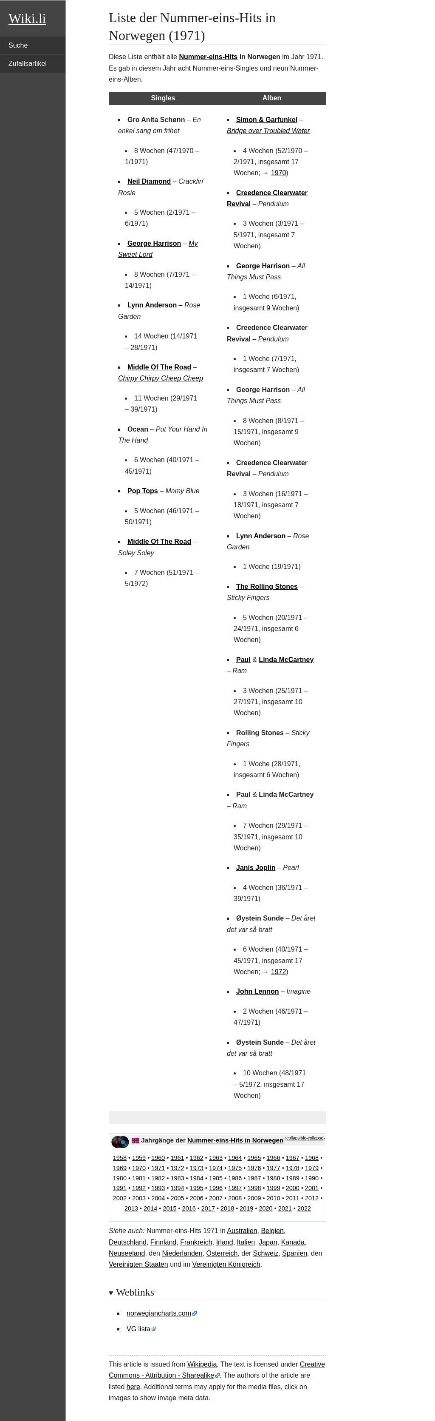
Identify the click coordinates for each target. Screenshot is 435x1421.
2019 (246, 1208)
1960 (158, 1157)
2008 (235, 1198)
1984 (196, 1178)
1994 (177, 1188)
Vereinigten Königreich (226, 1264)
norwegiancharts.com (159, 1313)
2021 (285, 1208)
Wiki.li (27, 18)
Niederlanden (182, 1253)
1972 (278, 971)
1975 (235, 1168)
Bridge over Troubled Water (268, 130)
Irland (224, 1242)
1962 (196, 1157)
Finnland (163, 1242)
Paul (243, 659)
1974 (216, 1168)
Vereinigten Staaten (138, 1264)
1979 (312, 1168)
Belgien (272, 1230)
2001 (312, 1188)
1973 (196, 1168)
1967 (292, 1157)
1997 (235, 1188)
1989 (292, 1178)
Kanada (293, 1242)
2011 (292, 1198)
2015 (169, 1208)
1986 (235, 1178)
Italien (246, 1242)
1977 (273, 1168)
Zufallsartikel (27, 63)
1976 (254, 1168)
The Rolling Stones (267, 586)
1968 (312, 1157)
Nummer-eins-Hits (208, 56)
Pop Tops (142, 491)
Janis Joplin (255, 867)
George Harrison (154, 243)
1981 (139, 1178)
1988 (273, 1178)
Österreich (222, 1253)
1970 (278, 172)
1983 (177, 1178)
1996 (216, 1188)
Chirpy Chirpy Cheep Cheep (160, 378)
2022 (304, 1208)
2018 (227, 1208)
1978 (292, 1168)
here (133, 1386)
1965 (254, 1157)
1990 (312, 1178)
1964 (235, 1157)
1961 (177, 1157)
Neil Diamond (149, 181)
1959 (139, 1157)
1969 (120, 1168)
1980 (120, 1178)
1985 (216, 1178)
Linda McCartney (286, 659)
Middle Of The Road (159, 367)
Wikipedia (202, 1364)
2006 (196, 1198)
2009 (254, 1198)
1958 (120, 1157)
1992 (139, 1188)
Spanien (294, 1253)
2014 (150, 1208)
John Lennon (257, 991)
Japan (268, 1242)
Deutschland (128, 1242)
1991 (120, 1188)
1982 (158, 1178)
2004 (158, 1198)
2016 (189, 1208)
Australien (242, 1230)
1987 (254, 1178)
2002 (120, 1198)
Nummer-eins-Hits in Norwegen (235, 1140)
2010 (273, 1198)
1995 (196, 1188)
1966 (273, 1157)
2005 (177, 1198)
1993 (158, 1188)
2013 (131, 1208)
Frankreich (196, 1242)
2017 (208, 1208)
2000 (292, 1188)
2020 (265, 1208)
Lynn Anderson (152, 305)
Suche (18, 45)
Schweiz (266, 1253)
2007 (216, 1198)
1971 (158, 1168)
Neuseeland (127, 1253)
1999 (273, 1188)
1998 (254, 1188)
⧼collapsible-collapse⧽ (305, 1138)
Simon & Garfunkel (266, 119)
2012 (312, 1198)
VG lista (138, 1329)
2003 (139, 1198)
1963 (216, 1157)
